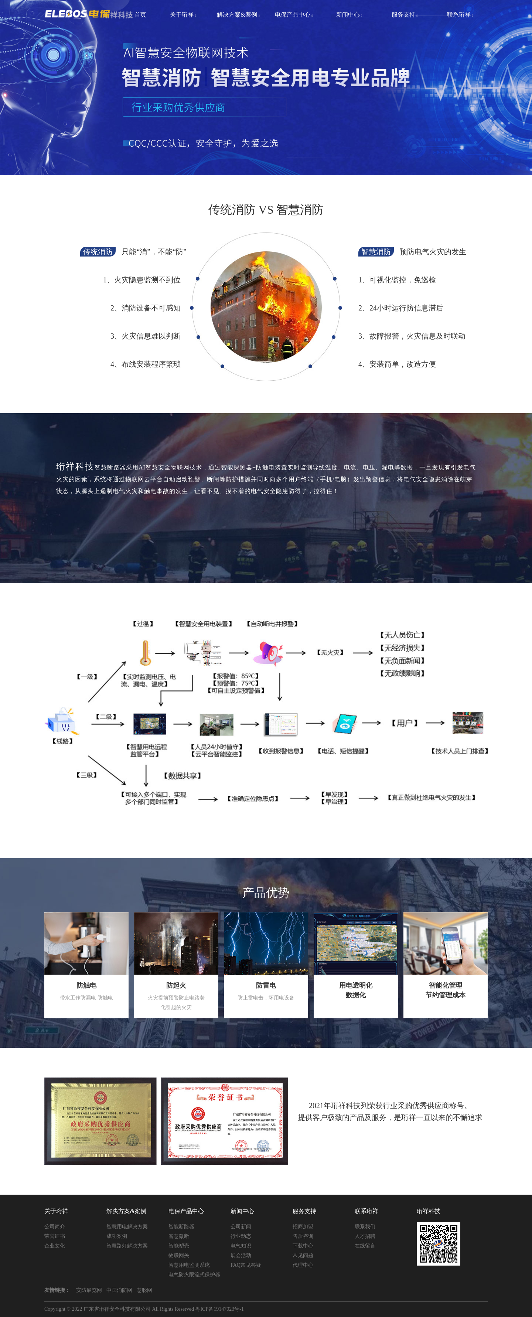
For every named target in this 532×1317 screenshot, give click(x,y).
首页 (140, 14)
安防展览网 (89, 1290)
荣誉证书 (54, 1236)
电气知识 (241, 1246)
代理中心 (303, 1265)
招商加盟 (303, 1226)
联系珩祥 (460, 14)
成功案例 (116, 1236)
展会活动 (241, 1255)
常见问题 (303, 1255)
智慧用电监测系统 (189, 1265)
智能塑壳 (178, 1246)
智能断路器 (181, 1226)
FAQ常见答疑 (246, 1265)
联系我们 (365, 1226)
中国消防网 (119, 1290)
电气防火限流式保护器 (194, 1274)
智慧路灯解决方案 (127, 1246)
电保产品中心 (294, 14)
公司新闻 (241, 1226)
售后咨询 (303, 1236)
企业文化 (54, 1246)
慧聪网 (144, 1290)
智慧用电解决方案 (127, 1226)
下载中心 (303, 1246)
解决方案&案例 (238, 14)
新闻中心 (349, 14)
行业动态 (241, 1236)
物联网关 (178, 1255)
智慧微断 (178, 1236)
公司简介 (54, 1226)
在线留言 (365, 1246)
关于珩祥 (183, 14)
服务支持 (405, 14)
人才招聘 (365, 1236)
